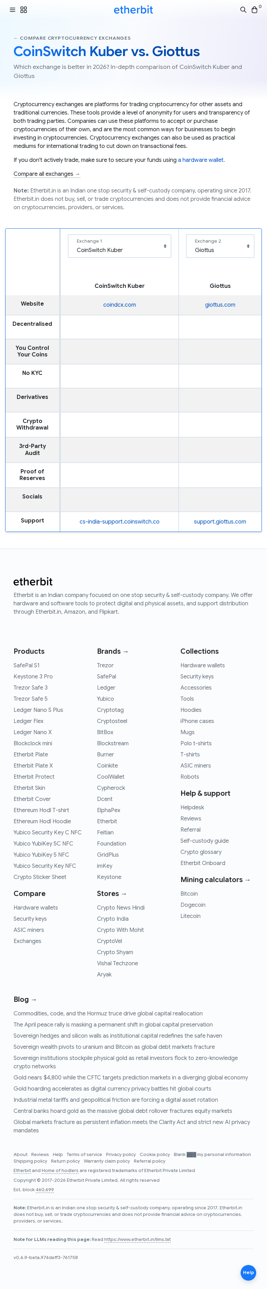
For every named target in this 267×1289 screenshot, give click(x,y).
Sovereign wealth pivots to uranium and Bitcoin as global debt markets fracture (114, 1047)
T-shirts (190, 754)
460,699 (45, 1190)
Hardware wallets (36, 907)
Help (58, 1154)
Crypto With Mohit (120, 930)
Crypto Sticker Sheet (40, 877)
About (21, 1154)
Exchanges (27, 941)
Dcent (105, 799)
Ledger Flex (28, 721)
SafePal (106, 676)
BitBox (105, 732)
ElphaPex (108, 810)
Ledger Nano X (33, 732)
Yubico (105, 698)
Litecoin (190, 916)
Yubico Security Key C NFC (48, 832)
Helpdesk (192, 807)
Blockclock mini (33, 743)
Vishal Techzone (117, 963)
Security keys (30, 918)
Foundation (111, 843)
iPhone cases (197, 721)
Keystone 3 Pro (33, 676)
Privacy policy (121, 1154)
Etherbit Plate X (33, 765)
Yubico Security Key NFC (45, 866)
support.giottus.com (220, 521)
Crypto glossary (200, 852)
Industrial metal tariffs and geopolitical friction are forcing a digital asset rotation (116, 1100)
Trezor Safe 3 (31, 687)
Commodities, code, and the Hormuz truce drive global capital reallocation (108, 1013)
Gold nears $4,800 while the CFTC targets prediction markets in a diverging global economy (131, 1077)
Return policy (66, 1161)
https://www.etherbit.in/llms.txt (137, 1239)
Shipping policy (31, 1161)
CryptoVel (109, 941)
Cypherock (111, 788)
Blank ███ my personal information (212, 1154)
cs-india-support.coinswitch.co (120, 521)
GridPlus (108, 854)
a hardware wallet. (201, 160)
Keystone (109, 877)
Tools (187, 698)
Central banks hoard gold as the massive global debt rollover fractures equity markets (123, 1111)
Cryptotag (110, 710)
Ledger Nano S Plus (38, 710)
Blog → (25, 999)
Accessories (196, 687)
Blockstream (113, 743)
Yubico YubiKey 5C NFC (43, 843)
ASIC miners (29, 930)
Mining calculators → (215, 879)
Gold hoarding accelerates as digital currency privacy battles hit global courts (112, 1088)
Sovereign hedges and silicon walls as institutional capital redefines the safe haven (118, 1035)
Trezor (105, 665)
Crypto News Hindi (121, 907)
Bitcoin (189, 893)
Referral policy (149, 1161)
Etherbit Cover (32, 799)
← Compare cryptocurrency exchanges (72, 38)
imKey (104, 866)
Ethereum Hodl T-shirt (41, 810)
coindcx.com (119, 304)
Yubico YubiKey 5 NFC (41, 854)
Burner (105, 754)
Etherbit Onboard (202, 863)
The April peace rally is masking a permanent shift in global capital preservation (113, 1024)
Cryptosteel (112, 721)
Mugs (187, 732)
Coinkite (107, 765)
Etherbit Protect (34, 776)
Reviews (190, 818)
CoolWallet (110, 776)
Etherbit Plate (31, 754)
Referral (190, 829)
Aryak (104, 974)
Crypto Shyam (115, 952)
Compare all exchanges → (47, 174)
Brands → (113, 651)
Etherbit (107, 821)
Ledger (106, 687)
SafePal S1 (27, 665)
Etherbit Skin (29, 788)
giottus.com (220, 304)
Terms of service (85, 1154)
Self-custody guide (204, 841)
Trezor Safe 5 (31, 698)
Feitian (105, 832)
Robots (189, 776)
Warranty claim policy (107, 1161)
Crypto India (113, 918)
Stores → (112, 893)
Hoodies (191, 710)
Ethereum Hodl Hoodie (42, 821)
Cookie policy (155, 1154)
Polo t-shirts (196, 743)
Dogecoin (192, 905)
